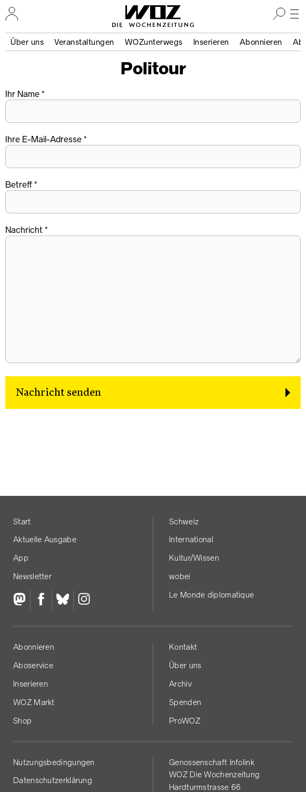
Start (22, 521)
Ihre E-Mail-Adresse (43, 139)
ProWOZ (184, 720)
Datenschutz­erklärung (52, 780)
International (191, 539)
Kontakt (183, 646)
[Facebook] (41, 600)
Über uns (27, 41)
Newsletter (32, 576)
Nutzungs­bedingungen (54, 762)
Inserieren (211, 41)
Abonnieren (261, 41)
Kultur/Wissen (194, 557)
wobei (180, 576)
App (20, 557)
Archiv (180, 683)
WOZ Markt (34, 702)
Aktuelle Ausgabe (44, 539)
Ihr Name (22, 94)
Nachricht (24, 229)
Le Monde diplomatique (211, 594)
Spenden (185, 702)
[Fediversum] (21, 600)
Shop (22, 720)
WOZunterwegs (154, 41)
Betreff (18, 184)
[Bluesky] (62, 600)
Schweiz (184, 521)
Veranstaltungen (84, 41)
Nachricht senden (58, 392)
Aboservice (33, 665)
